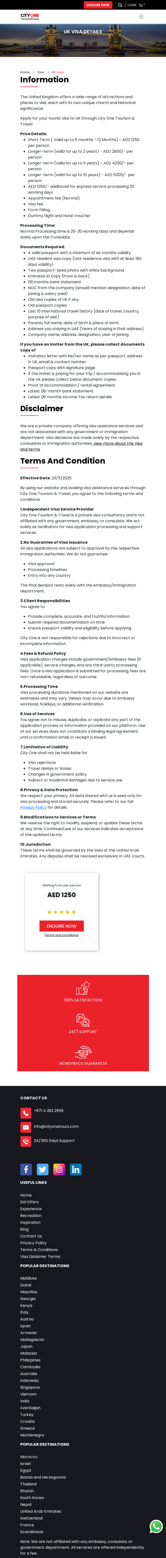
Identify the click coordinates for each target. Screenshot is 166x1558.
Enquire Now (98, 5)
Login (132, 5)
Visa (40, 72)
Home (25, 72)
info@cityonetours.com (56, 1126)
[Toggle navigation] (141, 16)
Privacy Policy (33, 807)
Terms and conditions (61, 935)
